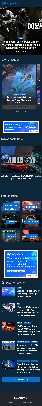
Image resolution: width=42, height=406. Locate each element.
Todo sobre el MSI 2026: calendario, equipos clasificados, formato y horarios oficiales (28, 349)
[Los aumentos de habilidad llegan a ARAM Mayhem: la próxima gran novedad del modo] (19, 87)
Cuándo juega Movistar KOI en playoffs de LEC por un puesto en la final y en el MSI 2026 (28, 368)
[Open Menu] (39, 3)
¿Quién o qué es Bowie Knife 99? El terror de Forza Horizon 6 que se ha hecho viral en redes (28, 330)
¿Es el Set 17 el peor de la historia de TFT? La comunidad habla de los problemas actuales (28, 311)
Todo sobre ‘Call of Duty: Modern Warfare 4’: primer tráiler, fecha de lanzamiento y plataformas (21, 44)
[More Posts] (21, 379)
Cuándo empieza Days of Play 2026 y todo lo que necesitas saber (28, 293)
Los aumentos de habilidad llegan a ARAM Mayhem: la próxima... (19, 100)
